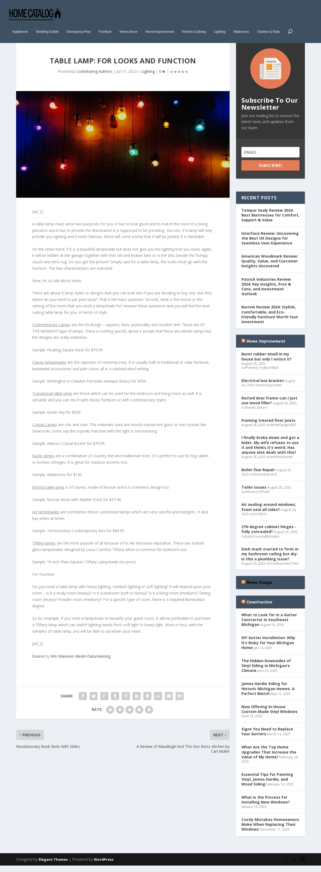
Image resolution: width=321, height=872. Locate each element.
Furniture (104, 23)
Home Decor (129, 23)
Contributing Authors (94, 76)
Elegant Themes (53, 864)
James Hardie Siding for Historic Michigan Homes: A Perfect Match (268, 693)
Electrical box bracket (262, 385)
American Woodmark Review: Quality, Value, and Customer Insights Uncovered (269, 266)
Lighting (219, 23)
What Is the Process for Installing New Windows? (265, 805)
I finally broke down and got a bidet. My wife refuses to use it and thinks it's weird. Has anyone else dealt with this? (270, 450)
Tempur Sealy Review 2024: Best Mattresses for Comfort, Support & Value (270, 220)
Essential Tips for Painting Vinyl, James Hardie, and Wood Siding (267, 784)
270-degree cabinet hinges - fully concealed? (268, 534)
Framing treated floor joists (268, 425)
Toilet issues (253, 492)
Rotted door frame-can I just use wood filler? (269, 405)
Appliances (20, 23)
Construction (259, 607)
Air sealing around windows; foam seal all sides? (268, 512)
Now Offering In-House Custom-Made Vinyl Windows (269, 714)
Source (38, 661)
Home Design (259, 587)
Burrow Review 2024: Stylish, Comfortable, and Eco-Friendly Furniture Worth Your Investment (269, 320)
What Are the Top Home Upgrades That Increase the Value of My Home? (268, 757)
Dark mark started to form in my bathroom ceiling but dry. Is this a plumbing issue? (269, 559)
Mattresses (241, 23)
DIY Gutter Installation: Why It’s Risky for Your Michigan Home (268, 647)
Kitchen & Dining (194, 23)
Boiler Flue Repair (258, 474)
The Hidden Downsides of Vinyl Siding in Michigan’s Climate (266, 670)
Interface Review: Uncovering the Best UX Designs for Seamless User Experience (270, 243)
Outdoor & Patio (268, 23)
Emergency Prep (79, 23)
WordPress (103, 864)
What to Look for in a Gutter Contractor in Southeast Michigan (269, 624)
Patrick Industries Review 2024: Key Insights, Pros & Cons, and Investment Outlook (266, 292)
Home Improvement (159, 23)
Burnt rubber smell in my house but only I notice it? (266, 362)
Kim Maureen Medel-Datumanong (80, 661)
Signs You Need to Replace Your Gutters (267, 736)
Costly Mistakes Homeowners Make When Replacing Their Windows (270, 829)
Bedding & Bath (47, 23)
